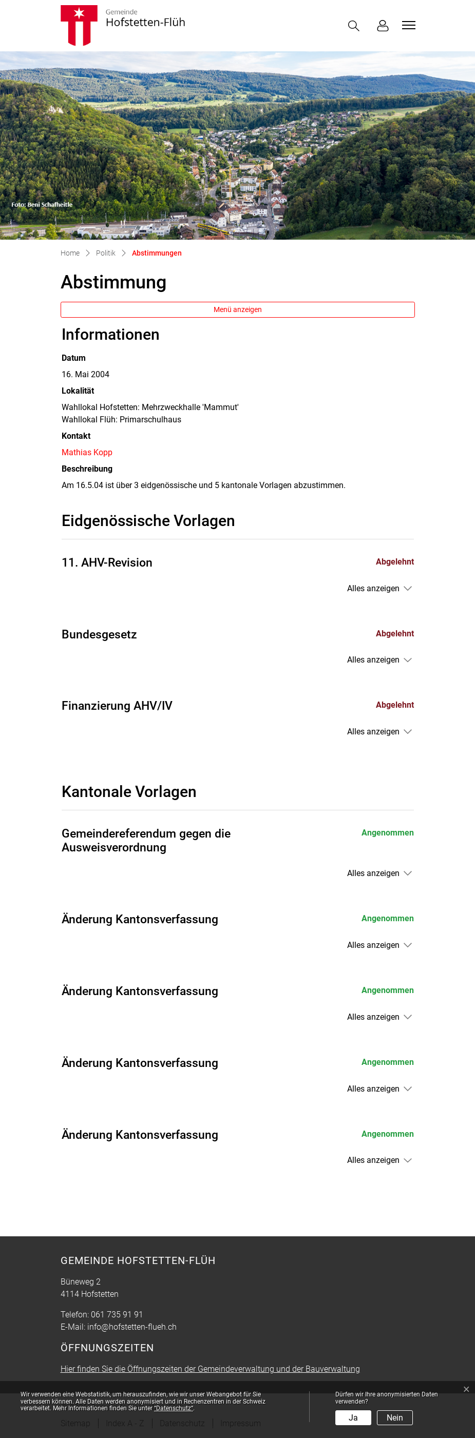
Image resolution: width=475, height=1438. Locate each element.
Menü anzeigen (238, 309)
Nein (395, 1418)
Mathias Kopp (87, 452)
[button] (355, 26)
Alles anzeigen (373, 588)
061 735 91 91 (117, 1314)
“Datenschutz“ (173, 1408)
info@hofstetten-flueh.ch (132, 1327)
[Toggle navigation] (407, 25)
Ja (353, 1418)
